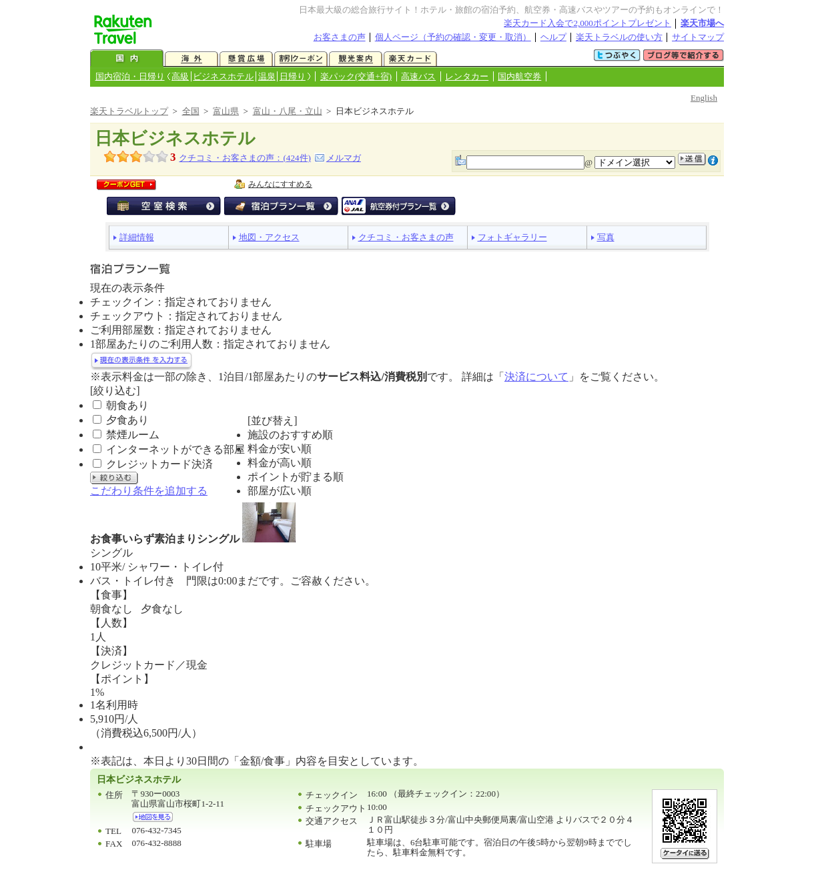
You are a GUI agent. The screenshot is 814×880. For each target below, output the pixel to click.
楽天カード (410, 59)
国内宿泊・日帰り (130, 76)
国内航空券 (519, 76)
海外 (191, 59)
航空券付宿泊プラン (399, 206)
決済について (536, 376)
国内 (126, 59)
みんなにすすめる (280, 184)
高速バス (418, 76)
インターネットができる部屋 (175, 449)
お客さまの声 (340, 37)
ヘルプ (553, 37)
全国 (190, 111)
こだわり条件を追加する (149, 490)
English (704, 98)
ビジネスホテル (223, 76)
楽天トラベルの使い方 (619, 37)
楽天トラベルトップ (129, 111)
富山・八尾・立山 (287, 111)
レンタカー (466, 76)
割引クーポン (301, 59)
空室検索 (164, 206)
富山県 (226, 111)
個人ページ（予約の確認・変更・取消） (453, 37)
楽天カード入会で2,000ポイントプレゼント (587, 23)
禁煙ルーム (132, 434)
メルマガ (343, 158)
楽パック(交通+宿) (356, 76)
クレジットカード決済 (159, 464)
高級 (180, 76)
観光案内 (355, 59)
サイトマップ (698, 37)
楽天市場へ (702, 23)
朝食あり (127, 405)
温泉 (267, 76)
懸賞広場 (246, 59)
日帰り (293, 76)
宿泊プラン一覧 (281, 206)
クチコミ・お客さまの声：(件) (244, 158)
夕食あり (127, 420)
